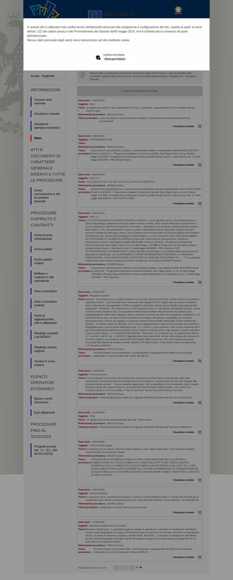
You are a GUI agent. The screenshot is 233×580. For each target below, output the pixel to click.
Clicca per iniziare (114, 59)
